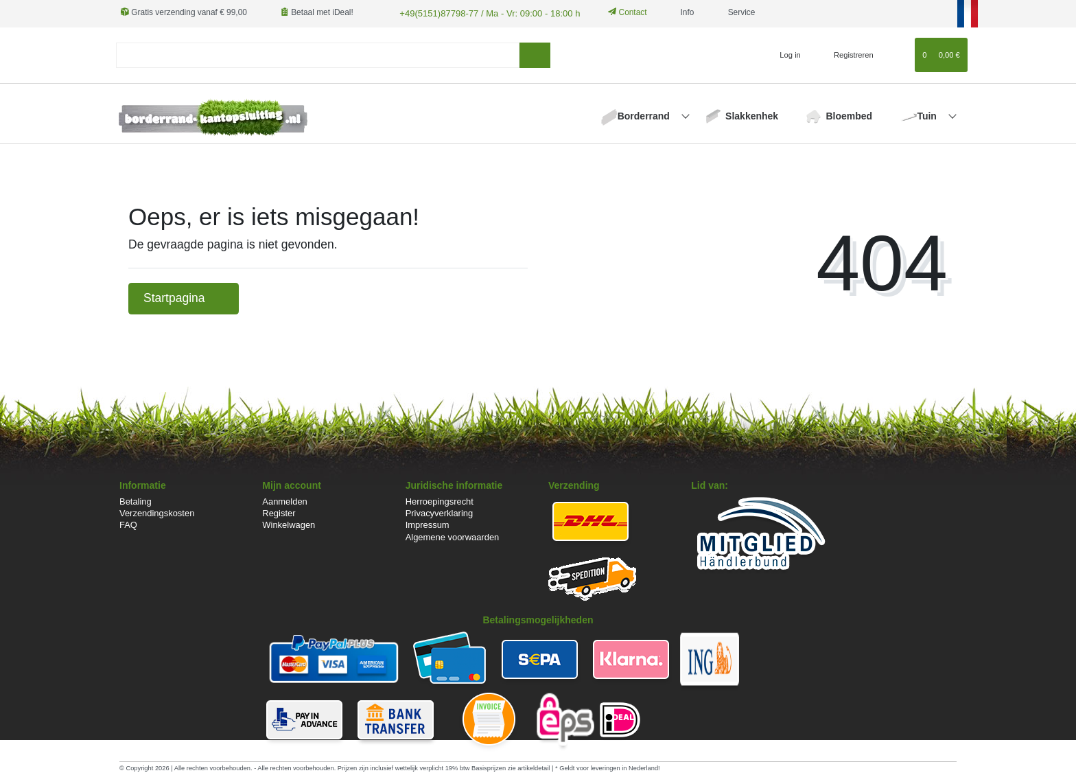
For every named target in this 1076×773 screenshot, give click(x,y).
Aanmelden (284, 501)
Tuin (928, 114)
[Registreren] (845, 53)
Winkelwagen (288, 524)
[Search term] (317, 54)
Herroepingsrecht (439, 501)
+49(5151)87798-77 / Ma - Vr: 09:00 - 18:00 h (481, 12)
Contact (616, 12)
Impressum (427, 524)
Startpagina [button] (183, 297)
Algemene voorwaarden (453, 536)
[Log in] (784, 53)
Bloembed (849, 114)
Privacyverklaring (439, 512)
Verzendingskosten (156, 512)
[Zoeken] (534, 54)
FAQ (128, 524)
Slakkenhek (751, 114)
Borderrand (645, 114)
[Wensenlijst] (898, 53)
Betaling (135, 501)
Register (278, 512)
